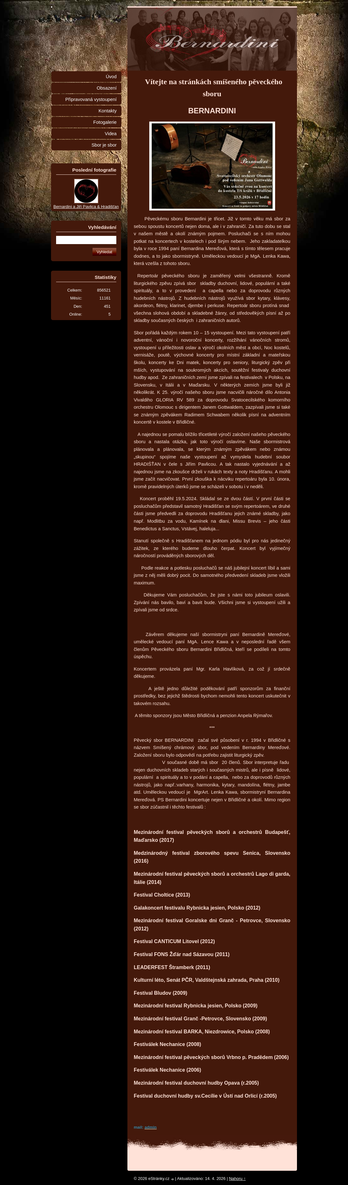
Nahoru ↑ (237, 1178)
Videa (111, 133)
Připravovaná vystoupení (91, 99)
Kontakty (108, 110)
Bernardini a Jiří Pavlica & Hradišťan (86, 206)
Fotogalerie (105, 122)
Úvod (111, 76)
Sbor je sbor (104, 145)
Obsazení (107, 88)
